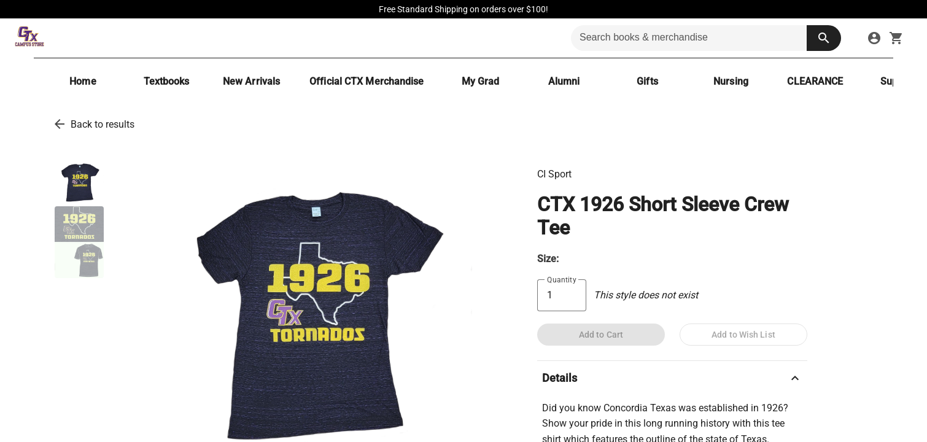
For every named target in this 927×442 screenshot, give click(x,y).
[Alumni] (563, 81)
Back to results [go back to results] (102, 124)
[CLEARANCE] (815, 81)
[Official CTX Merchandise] (366, 81)
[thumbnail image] (79, 181)
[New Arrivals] (251, 81)
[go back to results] (59, 124)
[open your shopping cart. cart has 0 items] (896, 38)
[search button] (824, 38)
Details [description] (672, 378)
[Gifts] (647, 81)
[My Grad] (480, 81)
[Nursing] (730, 81)
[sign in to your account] (874, 38)
